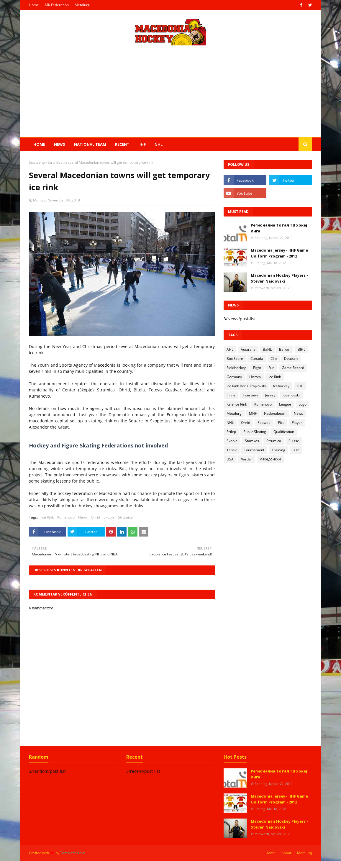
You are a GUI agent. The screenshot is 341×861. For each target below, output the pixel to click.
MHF (253, 413)
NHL (230, 422)
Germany (234, 376)
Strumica (55, 162)
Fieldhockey (236, 367)
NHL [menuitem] (159, 144)
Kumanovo (66, 517)
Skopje (109, 517)
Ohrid (95, 517)
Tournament (254, 449)
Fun (271, 367)
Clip (273, 358)
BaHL (267, 349)
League (285, 404)
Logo (302, 404)
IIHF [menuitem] (142, 144)
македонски (270, 459)
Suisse (293, 440)
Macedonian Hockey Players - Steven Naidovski (279, 278)
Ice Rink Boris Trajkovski (246, 385)
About (286, 852)
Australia (248, 349)
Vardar (246, 459)
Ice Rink (47, 517)
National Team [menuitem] (90, 144)
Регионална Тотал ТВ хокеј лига (279, 228)
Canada (256, 358)
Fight (257, 367)
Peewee (264, 422)
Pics (281, 422)
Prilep (231, 431)
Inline (231, 395)
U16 (296, 449)
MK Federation (57, 4)
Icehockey (281, 385)
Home (34, 4)
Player (297, 422)
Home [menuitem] (39, 144)
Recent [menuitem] (122, 144)
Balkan (284, 349)
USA (230, 459)
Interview (250, 395)
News (82, 517)
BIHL (301, 349)
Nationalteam (275, 413)
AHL (230, 349)
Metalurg (82, 4)
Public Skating (254, 431)
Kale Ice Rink (237, 404)
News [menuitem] (59, 144)
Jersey (270, 395)
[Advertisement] (170, 91)
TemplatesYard (72, 852)
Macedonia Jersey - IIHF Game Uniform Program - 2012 (279, 253)
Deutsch (291, 358)
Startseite (37, 162)
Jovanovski (291, 395)
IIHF (300, 385)
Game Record (293, 367)
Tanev (232, 449)
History (255, 376)
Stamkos (252, 440)
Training (278, 449)
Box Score (235, 358)
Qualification (283, 431)
